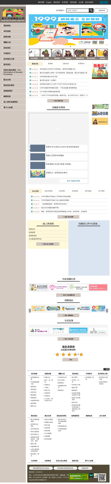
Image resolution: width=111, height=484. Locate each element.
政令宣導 (102, 416)
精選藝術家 (33, 236)
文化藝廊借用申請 (35, 239)
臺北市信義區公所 (13, 14)
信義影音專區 (58, 107)
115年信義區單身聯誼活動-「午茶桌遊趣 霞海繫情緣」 (53, 88)
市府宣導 (68, 320)
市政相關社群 (68, 279)
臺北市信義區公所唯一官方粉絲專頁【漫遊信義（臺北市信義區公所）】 (58, 73)
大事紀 (46, 387)
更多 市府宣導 (69, 339)
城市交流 (74, 402)
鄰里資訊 (34, 416)
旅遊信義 (47, 430)
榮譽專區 (61, 383)
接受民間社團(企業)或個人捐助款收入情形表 (76, 408)
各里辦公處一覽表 (35, 425)
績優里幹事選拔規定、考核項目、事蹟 (35, 439)
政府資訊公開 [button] (8, 59)
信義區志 (47, 385)
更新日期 (31, 472)
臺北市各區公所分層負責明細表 (62, 421)
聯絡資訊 (61, 390)
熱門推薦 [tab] (88, 191)
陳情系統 (57, 2)
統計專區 (74, 377)
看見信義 (47, 425)
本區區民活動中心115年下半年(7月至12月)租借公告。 (53, 84)
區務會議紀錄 (62, 426)
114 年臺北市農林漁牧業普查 (44, 91)
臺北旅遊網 (47, 439)
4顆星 (75, 354)
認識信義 (48, 374)
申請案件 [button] (7, 53)
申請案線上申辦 (90, 378)
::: (3, 1)
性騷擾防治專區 (62, 386)
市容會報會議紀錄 (62, 429)
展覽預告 (32, 229)
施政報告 (74, 390)
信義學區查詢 (35, 400)
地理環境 (47, 393)
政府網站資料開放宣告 (65, 468)
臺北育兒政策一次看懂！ (42, 80)
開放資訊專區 (61, 416)
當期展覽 (32, 232)
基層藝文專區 (48, 422)
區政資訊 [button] (7, 48)
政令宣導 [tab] (35, 191)
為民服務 (34, 374)
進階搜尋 (102, 10)
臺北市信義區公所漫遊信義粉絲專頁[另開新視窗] (97, 2)
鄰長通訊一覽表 (35, 455)
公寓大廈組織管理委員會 (35, 450)
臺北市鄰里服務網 (35, 420)
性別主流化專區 (61, 461)
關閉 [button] (107, 369)
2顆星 (63, 354)
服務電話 (33, 386)
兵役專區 (34, 461)
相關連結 (68, 300)
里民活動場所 (35, 431)
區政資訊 (75, 374)
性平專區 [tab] (101, 191)
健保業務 (33, 403)
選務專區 (7, 26)
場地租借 (33, 389)
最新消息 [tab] (35, 64)
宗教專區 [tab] (75, 191)
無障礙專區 (7, 91)
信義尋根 (47, 428)
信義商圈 (47, 436)
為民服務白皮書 (35, 378)
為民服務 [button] (7, 31)
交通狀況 (47, 396)
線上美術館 (48, 223)
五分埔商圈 (47, 433)
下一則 (104, 31)
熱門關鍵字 (60, 10)
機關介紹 (61, 374)
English (49, 2)
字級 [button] (106, 2)
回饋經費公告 (35, 446)
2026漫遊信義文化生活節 (42, 76)
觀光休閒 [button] (7, 80)
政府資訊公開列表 (103, 378)
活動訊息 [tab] (66, 63)
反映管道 (33, 392)
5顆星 (81, 354)
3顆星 (69, 354)
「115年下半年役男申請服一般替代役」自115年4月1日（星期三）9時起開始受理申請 (58, 95)
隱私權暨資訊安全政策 (41, 468)
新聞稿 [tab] (50, 63)
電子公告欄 (7, 107)
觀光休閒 (48, 416)
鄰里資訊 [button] (7, 64)
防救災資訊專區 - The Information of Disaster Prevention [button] (13, 72)
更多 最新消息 (58, 101)
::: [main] (28, 15)
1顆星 (57, 354)
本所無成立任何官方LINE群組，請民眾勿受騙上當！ (52, 69)
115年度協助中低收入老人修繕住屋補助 (49, 200)
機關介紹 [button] (7, 42)
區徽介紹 (47, 377)
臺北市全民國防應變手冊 (44, 208)
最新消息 (75, 461)
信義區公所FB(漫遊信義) (90, 223)
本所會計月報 (76, 385)
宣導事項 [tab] (81, 63)
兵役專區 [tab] (62, 191)
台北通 (81, 2)
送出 (60, 360)
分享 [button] (102, 2)
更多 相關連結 (69, 315)
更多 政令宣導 (69, 217)
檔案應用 (33, 397)
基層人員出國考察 (76, 398)
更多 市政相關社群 (69, 295)
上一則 (33, 31)
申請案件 (89, 374)
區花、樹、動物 (48, 381)
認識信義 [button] (7, 37)
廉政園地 (33, 395)
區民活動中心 (35, 434)
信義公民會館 (48, 419)
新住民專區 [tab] (49, 191)
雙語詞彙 (73, 2)
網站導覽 (41, 2)
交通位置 (62, 475)
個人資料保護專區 (10, 102)
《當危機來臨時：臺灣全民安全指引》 (49, 204)
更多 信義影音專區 (73, 181)
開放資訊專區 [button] (8, 85)
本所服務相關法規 (35, 383)
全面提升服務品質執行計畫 (76, 394)
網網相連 (7, 96)
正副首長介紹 (62, 377)
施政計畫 (74, 387)
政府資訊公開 (102, 374)
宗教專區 (48, 461)
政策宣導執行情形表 (103, 383)
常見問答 (65, 2)
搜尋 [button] (91, 10)
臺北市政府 (89, 2)
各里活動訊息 (35, 429)
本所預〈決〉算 (76, 381)
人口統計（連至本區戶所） (48, 399)
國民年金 (33, 406)
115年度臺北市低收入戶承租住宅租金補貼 (50, 196)
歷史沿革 (47, 390)
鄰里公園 (33, 443)
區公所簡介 (61, 380)
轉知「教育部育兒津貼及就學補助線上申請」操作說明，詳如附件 (58, 211)
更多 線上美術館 (48, 244)
